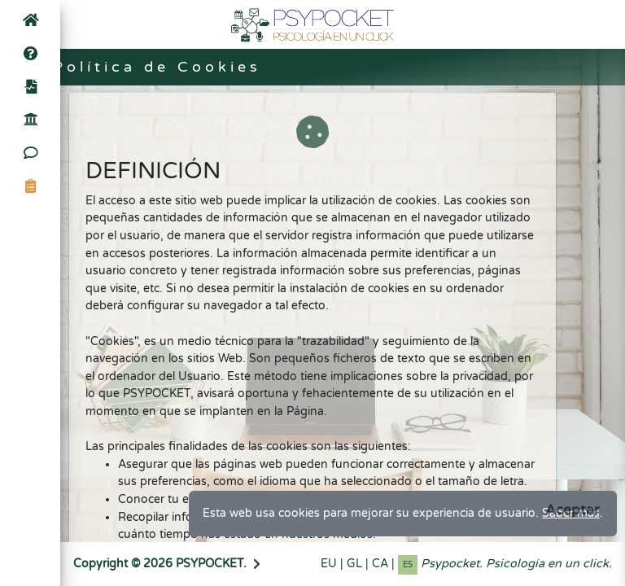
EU (329, 564)
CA (380, 564)
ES (408, 565)
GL (354, 564)
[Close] (572, 510)
